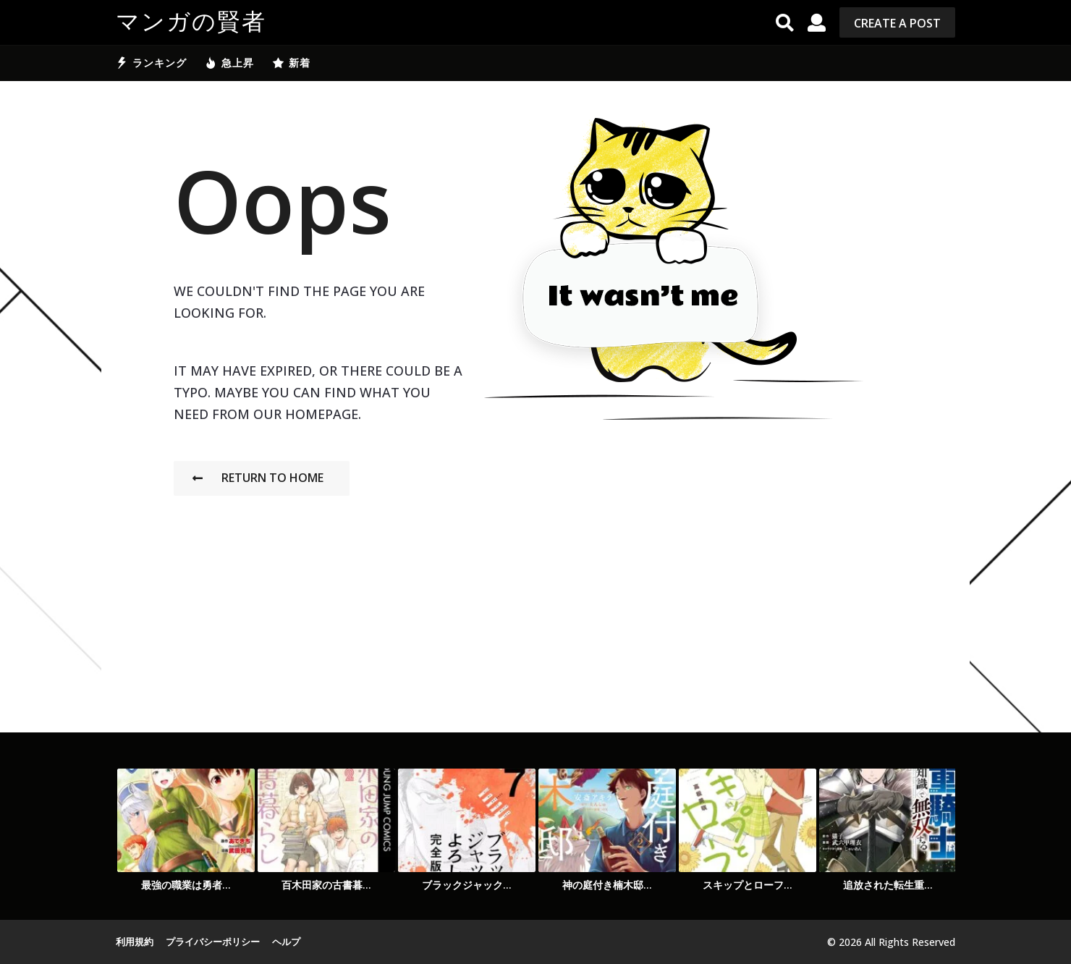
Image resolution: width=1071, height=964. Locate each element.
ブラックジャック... (467, 885)
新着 (291, 62)
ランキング (151, 62)
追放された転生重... (888, 885)
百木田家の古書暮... (326, 885)
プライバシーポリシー (213, 941)
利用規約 (134, 941)
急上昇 (229, 62)
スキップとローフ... (747, 885)
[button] (785, 22)
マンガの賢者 (191, 22)
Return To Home (257, 478)
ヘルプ (286, 941)
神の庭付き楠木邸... (607, 885)
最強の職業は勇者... (186, 885)
